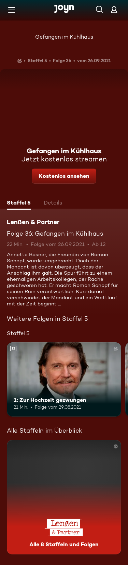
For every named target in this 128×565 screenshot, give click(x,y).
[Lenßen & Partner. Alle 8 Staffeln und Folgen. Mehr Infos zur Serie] (64, 497)
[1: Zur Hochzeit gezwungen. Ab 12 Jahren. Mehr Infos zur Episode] (64, 379)
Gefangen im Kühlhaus (64, 37)
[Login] (114, 9)
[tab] (18, 203)
